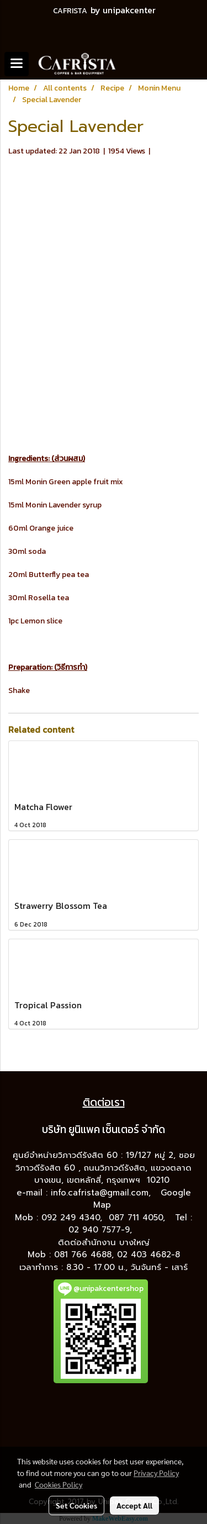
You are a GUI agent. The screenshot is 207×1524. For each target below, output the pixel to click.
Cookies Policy (58, 1484)
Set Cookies (76, 1505)
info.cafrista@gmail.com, (102, 1193)
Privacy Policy (156, 1473)
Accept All (134, 1505)
